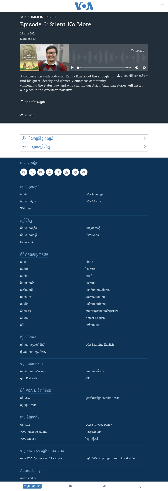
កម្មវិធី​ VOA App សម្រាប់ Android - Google (110, 459)
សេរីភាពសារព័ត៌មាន (96, 304)
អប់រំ (22, 325)
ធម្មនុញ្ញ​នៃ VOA (28, 405)
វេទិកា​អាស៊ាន (92, 235)
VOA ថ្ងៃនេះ (26, 209)
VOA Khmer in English (39, 17)
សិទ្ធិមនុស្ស (25, 311)
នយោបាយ (25, 297)
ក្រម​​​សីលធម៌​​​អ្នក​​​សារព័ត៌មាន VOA (103, 398)
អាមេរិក (24, 276)
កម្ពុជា (23, 262)
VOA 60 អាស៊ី (93, 202)
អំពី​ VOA (25, 398)
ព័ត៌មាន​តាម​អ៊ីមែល (95, 372)
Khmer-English (95, 318)
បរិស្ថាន (89, 262)
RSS (88, 379)
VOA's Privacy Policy (99, 425)
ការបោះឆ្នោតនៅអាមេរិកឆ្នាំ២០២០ (103, 311)
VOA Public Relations (33, 432)
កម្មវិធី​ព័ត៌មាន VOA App (33, 372)
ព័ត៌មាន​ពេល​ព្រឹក (28, 228)
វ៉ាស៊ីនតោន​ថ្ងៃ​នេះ (28, 202)
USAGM (25, 425)
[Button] (27, 116)
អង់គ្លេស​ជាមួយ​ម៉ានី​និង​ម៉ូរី (32, 345)
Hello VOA (26, 242)
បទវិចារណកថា (93, 325)
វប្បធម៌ (89, 276)
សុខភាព (24, 318)
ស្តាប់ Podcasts (28, 379)
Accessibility (94, 432)
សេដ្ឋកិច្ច (24, 304)
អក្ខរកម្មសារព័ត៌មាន (95, 297)
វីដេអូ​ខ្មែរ (24, 195)
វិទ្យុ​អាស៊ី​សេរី (92, 439)
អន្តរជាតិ (24, 269)
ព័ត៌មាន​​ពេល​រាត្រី (28, 235)
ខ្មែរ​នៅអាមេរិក (27, 283)
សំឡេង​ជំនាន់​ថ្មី (93, 228)
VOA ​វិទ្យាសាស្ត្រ (94, 195)
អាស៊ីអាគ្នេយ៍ (26, 290)
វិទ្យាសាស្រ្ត (91, 269)
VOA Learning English (100, 345)
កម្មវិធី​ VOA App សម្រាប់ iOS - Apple (41, 459)
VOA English (28, 439)
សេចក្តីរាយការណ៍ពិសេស (98, 290)
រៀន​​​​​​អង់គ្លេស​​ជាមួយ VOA (33, 352)
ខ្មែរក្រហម (91, 283)
